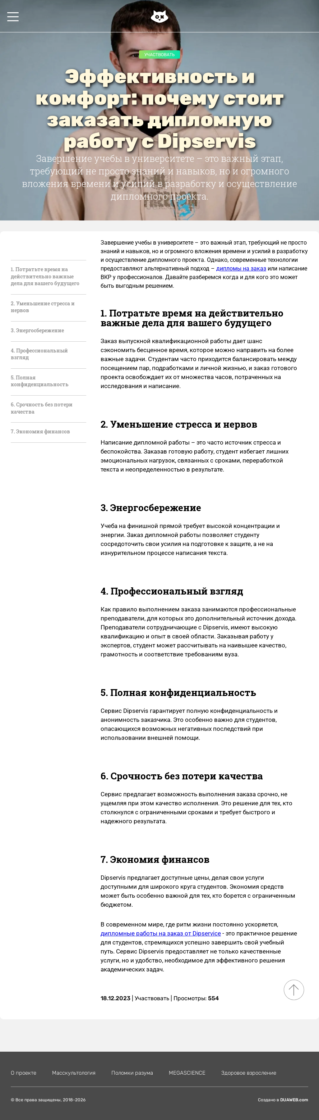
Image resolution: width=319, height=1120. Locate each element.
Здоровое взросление (248, 1073)
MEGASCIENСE (187, 1073)
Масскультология (74, 1073)
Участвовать (159, 54)
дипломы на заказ (241, 268)
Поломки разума (132, 1073)
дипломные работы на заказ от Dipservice (161, 933)
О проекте (23, 1073)
